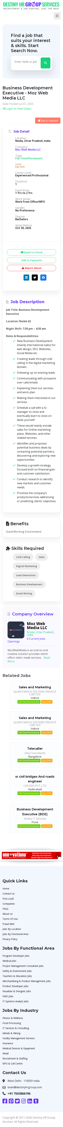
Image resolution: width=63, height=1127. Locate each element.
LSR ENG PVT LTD (35, 786)
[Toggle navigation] (57, 15)
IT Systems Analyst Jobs (16, 1001)
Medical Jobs (9, 960)
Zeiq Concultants (35, 753)
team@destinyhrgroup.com (25, 1087)
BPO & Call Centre (13, 1063)
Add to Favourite (31, 260)
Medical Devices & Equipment (19, 1048)
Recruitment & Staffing (15, 1058)
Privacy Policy (10, 939)
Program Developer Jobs (16, 955)
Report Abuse (31, 268)
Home (6, 888)
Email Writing (24, 593)
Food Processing (12, 1023)
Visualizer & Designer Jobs (17, 991)
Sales (41, 557)
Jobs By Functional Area (15, 934)
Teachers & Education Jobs (17, 976)
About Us (8, 913)
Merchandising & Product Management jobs (27, 981)
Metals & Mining (11, 1033)
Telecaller (35, 748)
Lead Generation (26, 575)
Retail (6, 1053)
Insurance (8, 1043)
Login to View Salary (17, 108)
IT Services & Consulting (16, 1028)
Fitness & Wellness (13, 1018)
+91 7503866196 (19, 1093)
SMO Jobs (8, 996)
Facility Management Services (19, 1038)
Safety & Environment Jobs (17, 971)
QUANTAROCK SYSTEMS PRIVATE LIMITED (35, 693)
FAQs (5, 908)
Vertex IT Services (35, 818)
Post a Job (8, 898)
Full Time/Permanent (28, 701)
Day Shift (46, 701)
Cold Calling (23, 557)
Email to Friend (31, 252)
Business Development (29, 584)
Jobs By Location (12, 929)
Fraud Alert (8, 924)
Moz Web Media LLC (28, 149)
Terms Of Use (10, 918)
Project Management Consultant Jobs (23, 965)
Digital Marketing (26, 566)
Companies (9, 903)
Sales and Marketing (35, 687)
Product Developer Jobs (15, 986)
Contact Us (9, 893)
